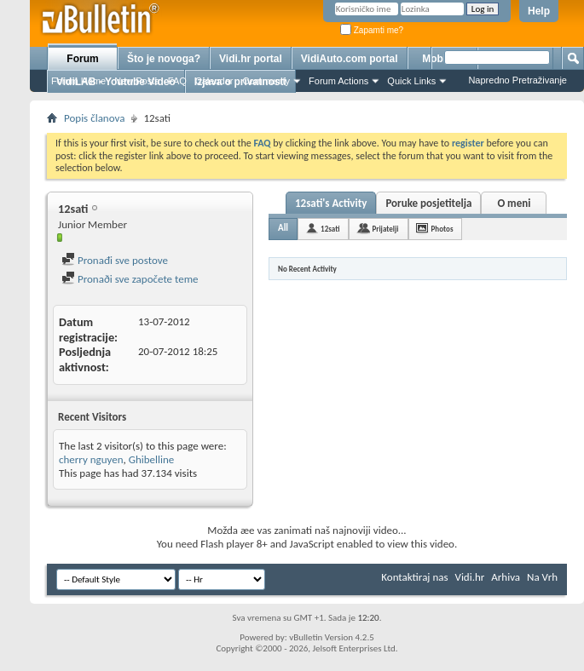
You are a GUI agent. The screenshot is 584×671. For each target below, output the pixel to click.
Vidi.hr (470, 577)
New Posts (136, 81)
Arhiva (505, 577)
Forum (82, 59)
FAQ (177, 81)
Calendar (214, 81)
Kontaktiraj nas (414, 577)
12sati (330, 228)
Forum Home (78, 81)
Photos (442, 228)
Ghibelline (152, 459)
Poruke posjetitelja (428, 203)
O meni (513, 203)
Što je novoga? (163, 59)
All (283, 227)
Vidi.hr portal (250, 59)
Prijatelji (385, 228)
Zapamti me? (371, 30)
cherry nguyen (91, 459)
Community (266, 81)
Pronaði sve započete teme (130, 278)
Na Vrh (542, 577)
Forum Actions (338, 81)
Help (539, 11)
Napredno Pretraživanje (517, 80)
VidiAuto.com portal (349, 59)
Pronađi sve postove (114, 260)
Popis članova (94, 118)
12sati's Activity (331, 203)
